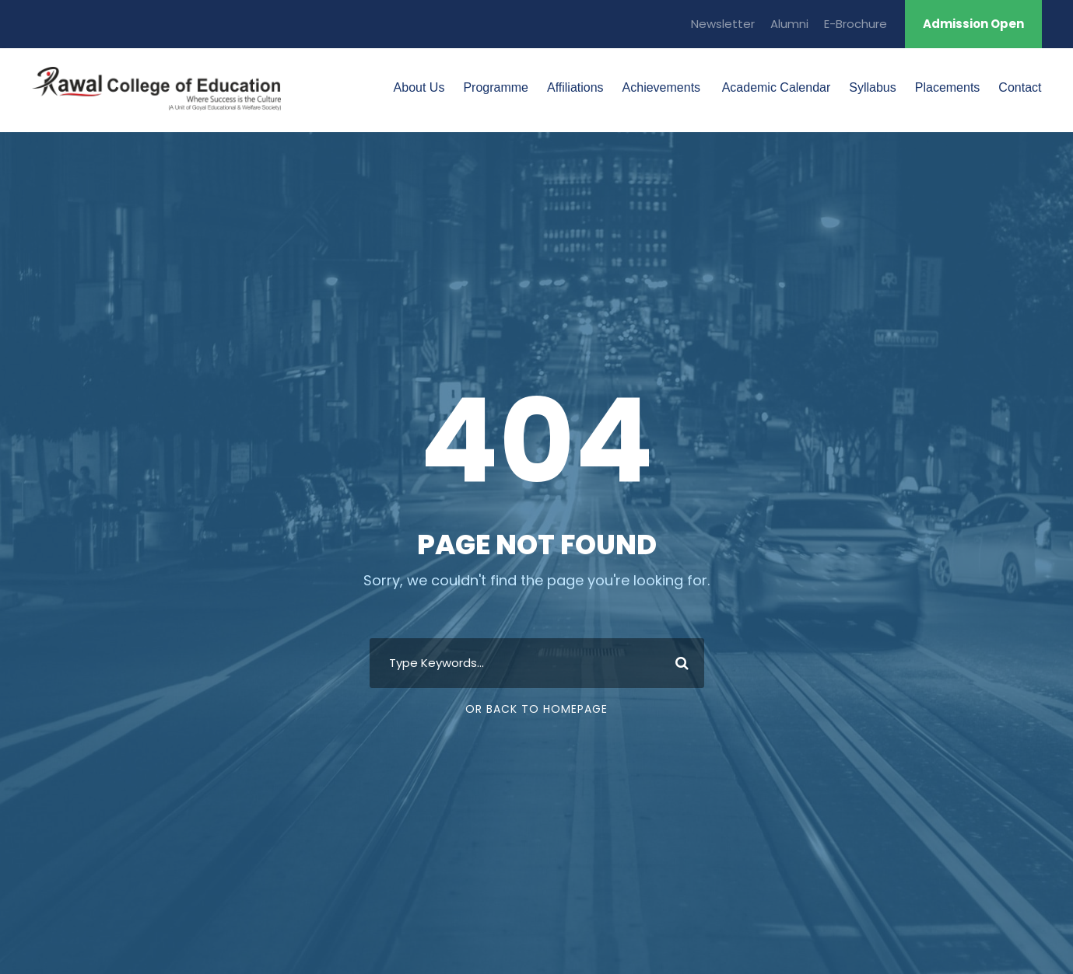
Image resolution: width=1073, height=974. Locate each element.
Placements (947, 87)
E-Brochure (855, 24)
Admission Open (973, 24)
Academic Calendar (774, 87)
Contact (1019, 87)
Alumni (789, 24)
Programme (495, 87)
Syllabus (872, 87)
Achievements (661, 87)
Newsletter (723, 24)
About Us (419, 87)
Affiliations (575, 87)
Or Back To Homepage (536, 709)
